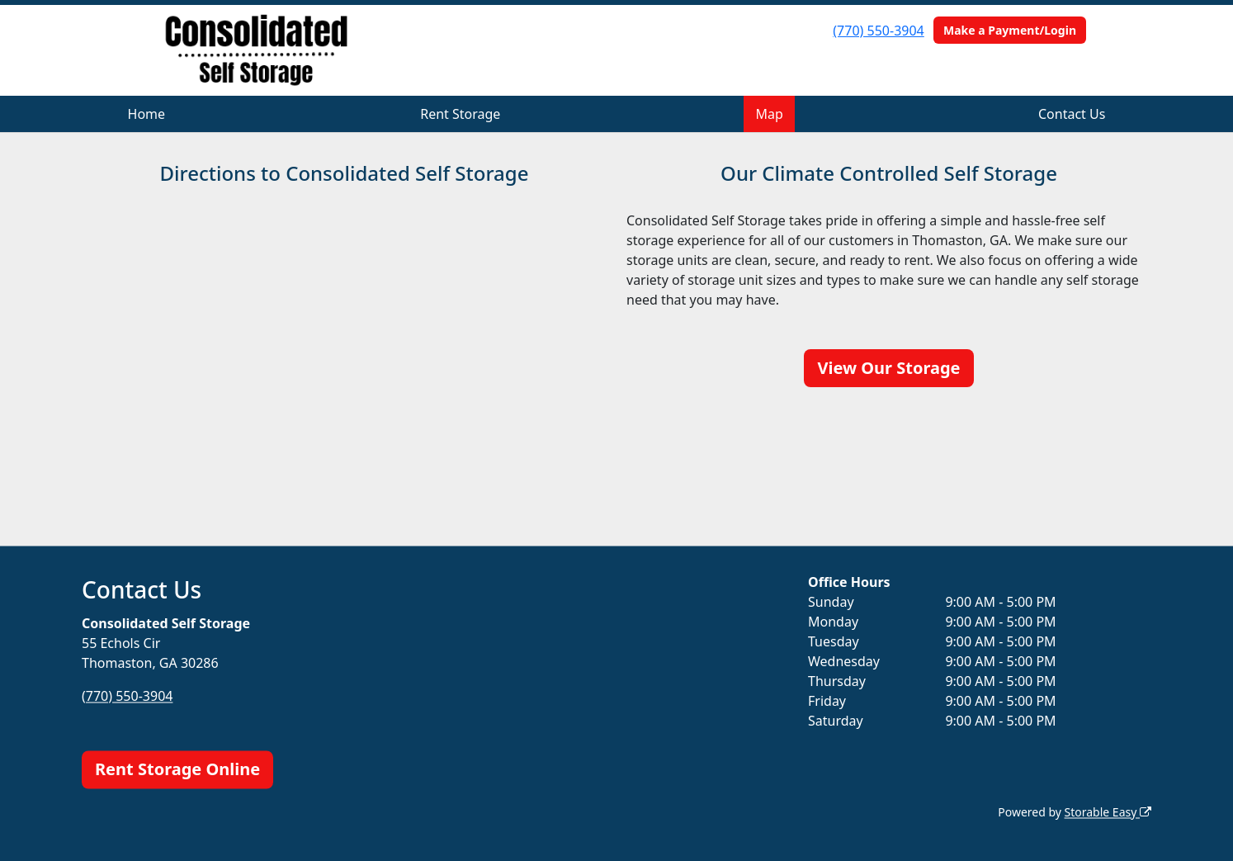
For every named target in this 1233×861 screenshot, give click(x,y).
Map (769, 114)
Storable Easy (1108, 812)
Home (147, 114)
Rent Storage (460, 114)
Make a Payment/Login (1009, 30)
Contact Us (1071, 114)
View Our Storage (888, 368)
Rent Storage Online (177, 769)
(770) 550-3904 (878, 30)
